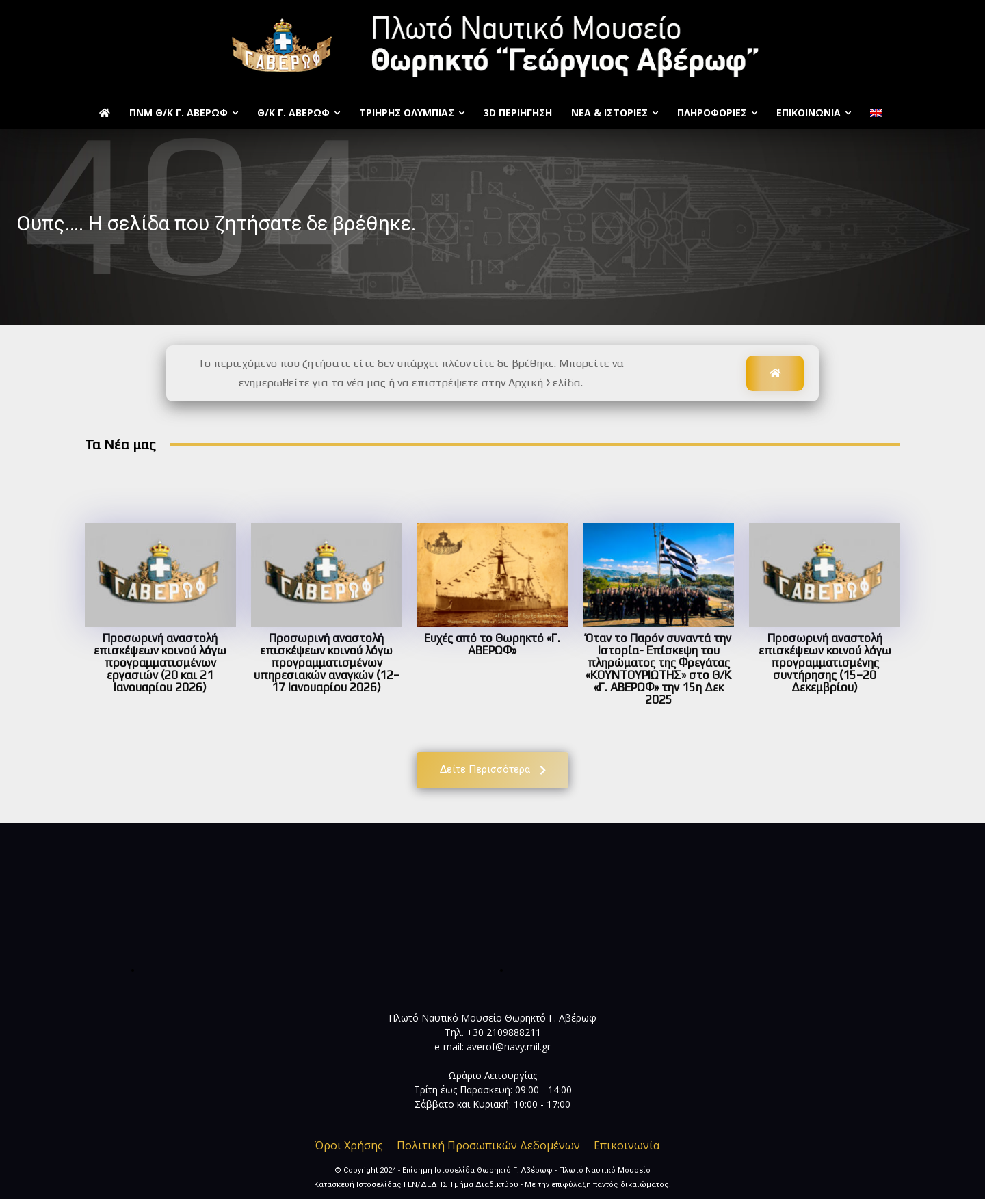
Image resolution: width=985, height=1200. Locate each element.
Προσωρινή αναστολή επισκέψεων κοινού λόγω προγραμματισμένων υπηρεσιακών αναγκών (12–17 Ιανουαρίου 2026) (326, 662)
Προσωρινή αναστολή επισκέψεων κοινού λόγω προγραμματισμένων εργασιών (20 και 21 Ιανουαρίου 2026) (160, 662)
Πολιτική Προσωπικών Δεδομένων (488, 1146)
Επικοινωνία (626, 1146)
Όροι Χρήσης (349, 1146)
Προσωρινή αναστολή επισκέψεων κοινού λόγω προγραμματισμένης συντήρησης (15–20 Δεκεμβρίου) (825, 662)
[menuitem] (878, 112)
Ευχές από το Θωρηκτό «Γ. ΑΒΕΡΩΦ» (492, 644)
